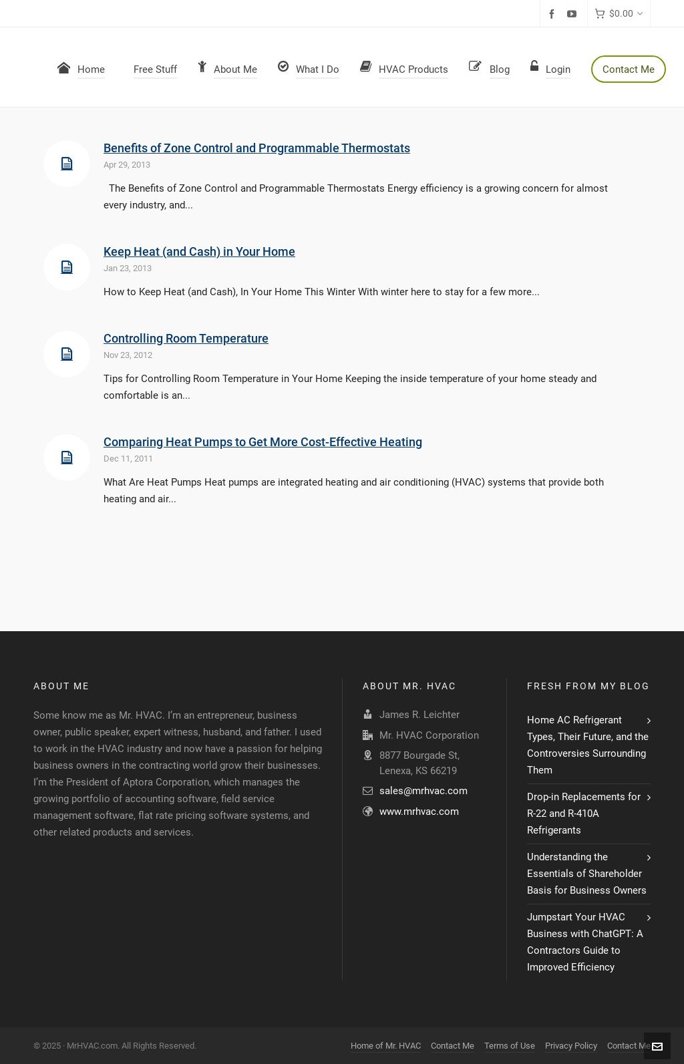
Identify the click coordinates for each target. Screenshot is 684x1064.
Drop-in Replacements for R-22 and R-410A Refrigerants (584, 813)
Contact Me (452, 1046)
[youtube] (573, 14)
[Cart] (618, 13)
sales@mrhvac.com (423, 791)
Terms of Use (509, 1046)
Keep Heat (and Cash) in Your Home (199, 251)
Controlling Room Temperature (186, 338)
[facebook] (553, 14)
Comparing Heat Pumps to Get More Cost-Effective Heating (263, 442)
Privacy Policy (571, 1046)
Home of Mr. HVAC (386, 1046)
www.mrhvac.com (419, 812)
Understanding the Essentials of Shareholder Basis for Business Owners (587, 873)
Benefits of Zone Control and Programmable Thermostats (257, 148)
